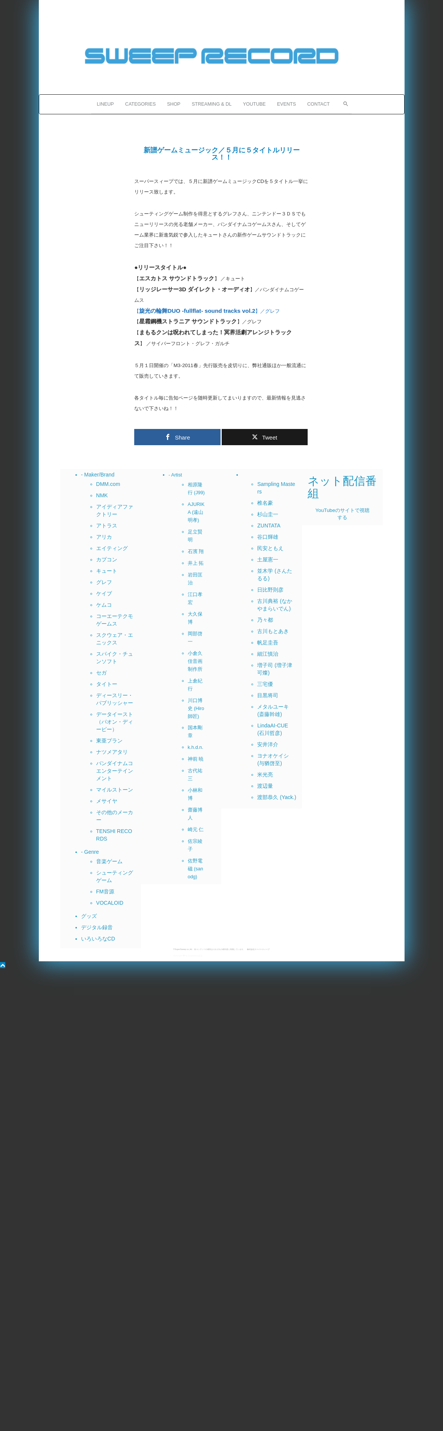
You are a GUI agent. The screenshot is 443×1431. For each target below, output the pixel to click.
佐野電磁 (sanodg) (195, 868)
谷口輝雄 (267, 537)
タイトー (106, 684)
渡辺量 (265, 786)
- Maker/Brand (98, 475)
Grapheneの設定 (195, 956)
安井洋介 (267, 744)
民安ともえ (270, 548)
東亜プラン (109, 741)
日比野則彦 (270, 590)
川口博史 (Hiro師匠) (196, 708)
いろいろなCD (98, 939)
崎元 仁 (196, 829)
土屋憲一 (267, 559)
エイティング (112, 548)
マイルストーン (114, 790)
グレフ (104, 582)
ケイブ (104, 593)
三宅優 (265, 684)
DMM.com (108, 484)
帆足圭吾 (267, 642)
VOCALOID (109, 903)
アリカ (104, 537)
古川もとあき (273, 631)
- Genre (90, 852)
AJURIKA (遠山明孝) (196, 512)
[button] (343, 103)
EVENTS (286, 104)
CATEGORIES (140, 104)
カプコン (106, 559)
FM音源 (105, 891)
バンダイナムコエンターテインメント (114, 770)
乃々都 (265, 620)
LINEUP (105, 104)
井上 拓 (196, 563)
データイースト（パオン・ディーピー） (114, 721)
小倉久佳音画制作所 (195, 661)
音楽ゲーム (109, 861)
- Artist (175, 475)
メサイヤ (106, 801)
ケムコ (104, 605)
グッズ (89, 916)
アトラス (106, 526)
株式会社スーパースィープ (258, 949)
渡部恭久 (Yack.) (276, 797)
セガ (101, 673)
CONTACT (318, 104)
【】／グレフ (207, 311)
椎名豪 (265, 503)
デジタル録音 (97, 927)
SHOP (173, 104)
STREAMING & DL (211, 104)
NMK (102, 495)
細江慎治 (267, 654)
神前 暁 (196, 759)
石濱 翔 (196, 551)
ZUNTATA (268, 526)
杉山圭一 (267, 514)
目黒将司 (267, 695)
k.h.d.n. (195, 747)
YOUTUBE (254, 104)
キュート (106, 571)
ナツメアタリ (112, 752)
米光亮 (265, 775)
